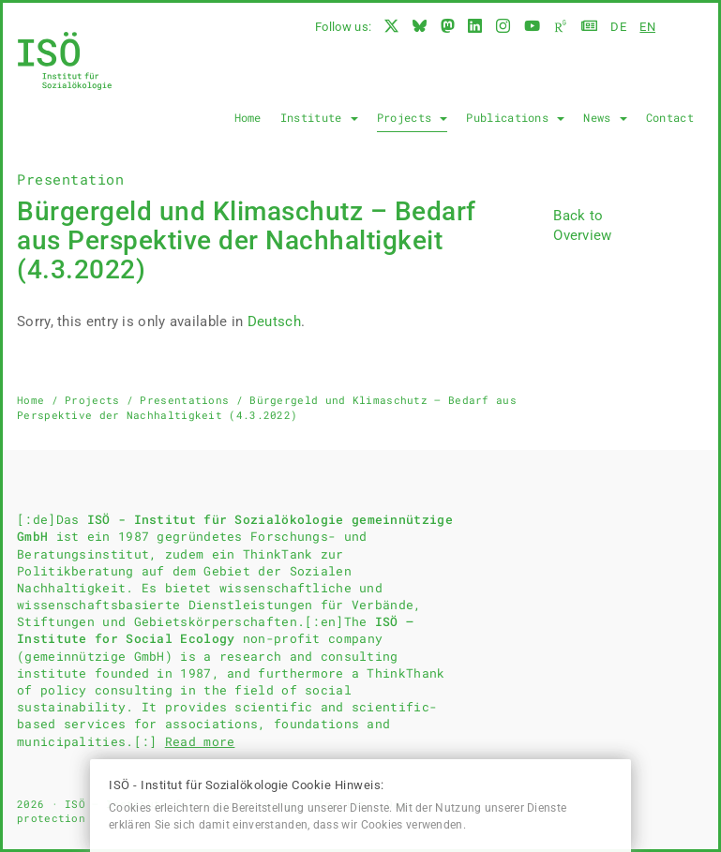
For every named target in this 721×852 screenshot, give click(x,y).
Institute (319, 117)
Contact (670, 117)
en (647, 27)
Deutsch (274, 321)
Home (248, 117)
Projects (412, 117)
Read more (200, 741)
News (605, 117)
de (618, 27)
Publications (515, 117)
